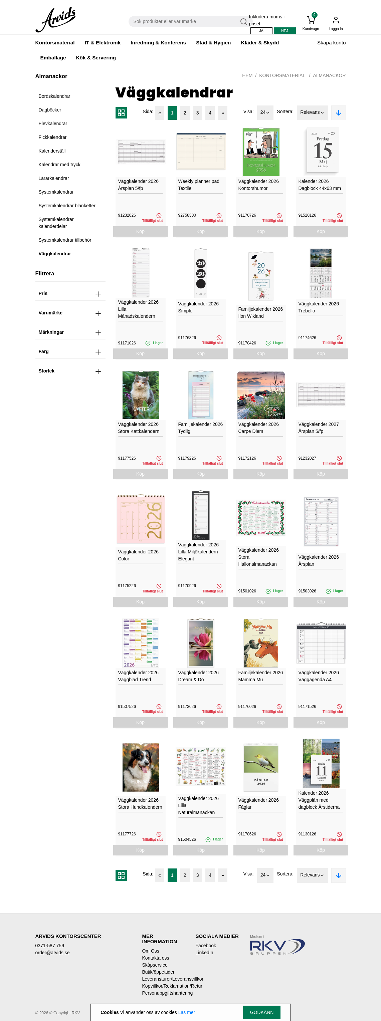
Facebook (205, 945)
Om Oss (150, 951)
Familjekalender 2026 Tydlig (200, 428)
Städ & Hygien (213, 42)
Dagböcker (50, 109)
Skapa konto (331, 42)
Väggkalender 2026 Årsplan (319, 560)
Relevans (312, 113)
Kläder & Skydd (260, 42)
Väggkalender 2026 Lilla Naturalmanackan (198, 805)
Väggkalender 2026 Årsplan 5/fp (138, 185)
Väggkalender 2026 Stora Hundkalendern (140, 803)
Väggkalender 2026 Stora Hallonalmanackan (258, 557)
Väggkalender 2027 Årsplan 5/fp (319, 428)
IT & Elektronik (103, 42)
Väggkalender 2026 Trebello (319, 307)
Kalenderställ (52, 151)
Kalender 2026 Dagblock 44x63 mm (320, 185)
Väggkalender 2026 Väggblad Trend (138, 676)
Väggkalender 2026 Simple (198, 307)
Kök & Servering (96, 57)
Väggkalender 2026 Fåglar (258, 803)
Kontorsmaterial (55, 42)
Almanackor (329, 75)
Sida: (148, 111)
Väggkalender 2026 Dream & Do (198, 676)
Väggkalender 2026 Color (138, 555)
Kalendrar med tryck (59, 164)
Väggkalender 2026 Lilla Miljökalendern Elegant (198, 551)
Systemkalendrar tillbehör (65, 240)
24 (265, 113)
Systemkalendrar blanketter (67, 205)
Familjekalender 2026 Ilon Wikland (260, 312)
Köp (140, 231)
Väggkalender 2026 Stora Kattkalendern (139, 428)
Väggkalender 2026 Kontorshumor (258, 185)
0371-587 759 (49, 945)
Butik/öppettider (158, 972)
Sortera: (285, 111)
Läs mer (186, 1012)
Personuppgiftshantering (163, 993)
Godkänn (262, 1012)
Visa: (248, 111)
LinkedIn (204, 952)
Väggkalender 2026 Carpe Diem (258, 428)
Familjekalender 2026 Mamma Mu (260, 676)
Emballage (53, 57)
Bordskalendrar (54, 96)
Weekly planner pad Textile (198, 185)
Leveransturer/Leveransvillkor (163, 979)
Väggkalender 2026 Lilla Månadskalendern (138, 309)
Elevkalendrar (53, 123)
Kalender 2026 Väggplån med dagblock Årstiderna (319, 800)
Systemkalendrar (56, 192)
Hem (247, 75)
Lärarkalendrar (54, 178)
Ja (261, 31)
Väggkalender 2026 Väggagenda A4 (319, 676)
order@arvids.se (52, 952)
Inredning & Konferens (158, 42)
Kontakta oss (155, 958)
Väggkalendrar (55, 253)
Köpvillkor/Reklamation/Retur (163, 986)
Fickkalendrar (53, 137)
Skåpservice (154, 965)
